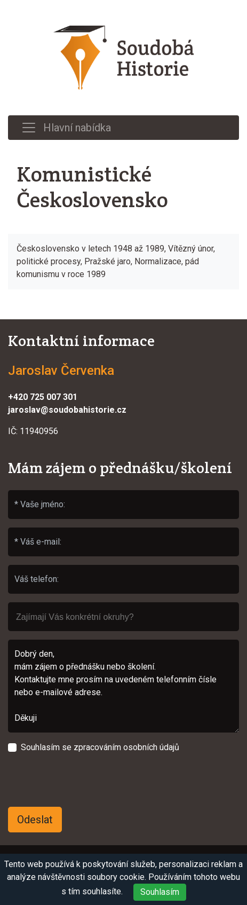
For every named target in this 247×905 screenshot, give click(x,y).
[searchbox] (123, 611)
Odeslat (35, 819)
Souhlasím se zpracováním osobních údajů (100, 747)
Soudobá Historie (123, 58)
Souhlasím (159, 892)
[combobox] (123, 616)
